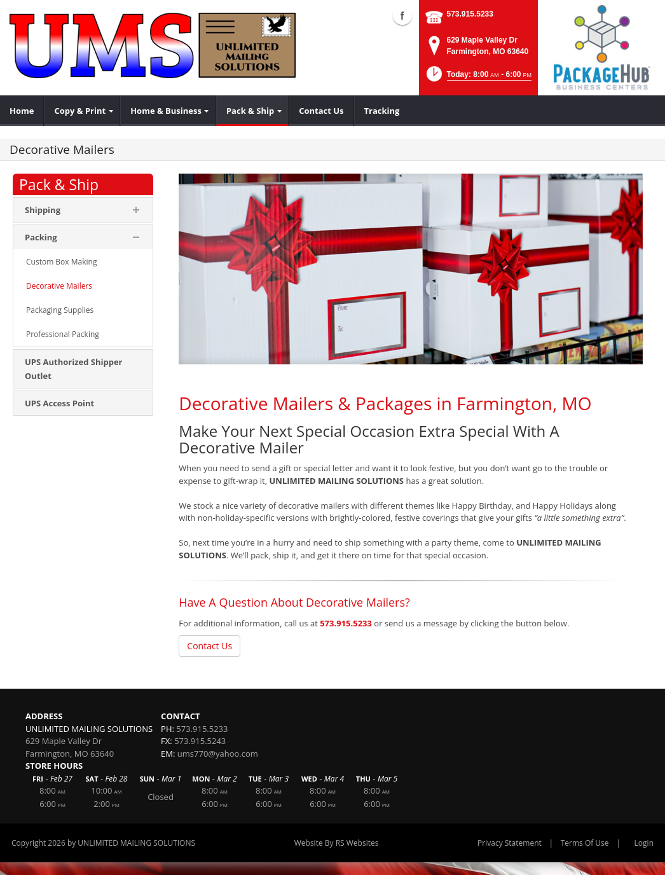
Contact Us (209, 646)
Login (644, 842)
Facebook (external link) (402, 15)
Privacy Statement (509, 842)
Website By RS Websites (336, 842)
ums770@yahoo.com (217, 753)
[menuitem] (22, 110)
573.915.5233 (470, 14)
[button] (477, 78)
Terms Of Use (585, 842)
